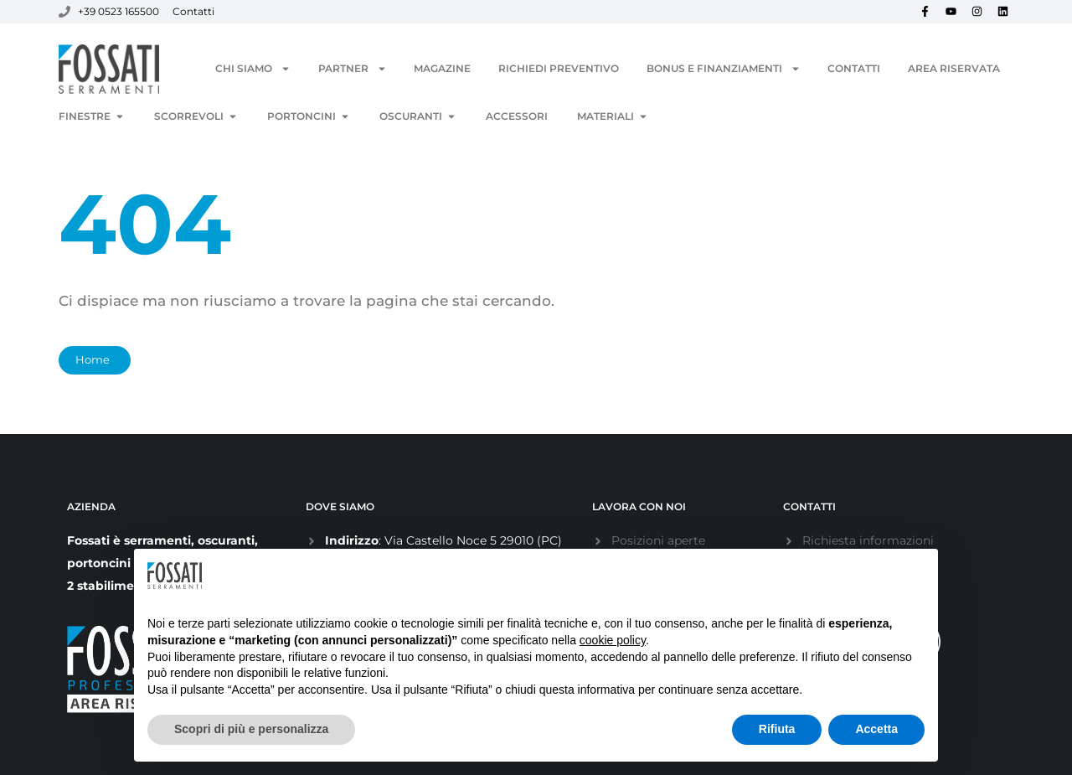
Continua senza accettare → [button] (841, 575)
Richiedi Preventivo (558, 68)
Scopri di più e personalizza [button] (251, 729)
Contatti (853, 68)
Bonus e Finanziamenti (724, 68)
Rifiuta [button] (777, 729)
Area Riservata (954, 68)
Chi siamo (253, 68)
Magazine (442, 68)
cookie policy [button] (613, 640)
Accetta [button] (876, 729)
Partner (352, 68)
